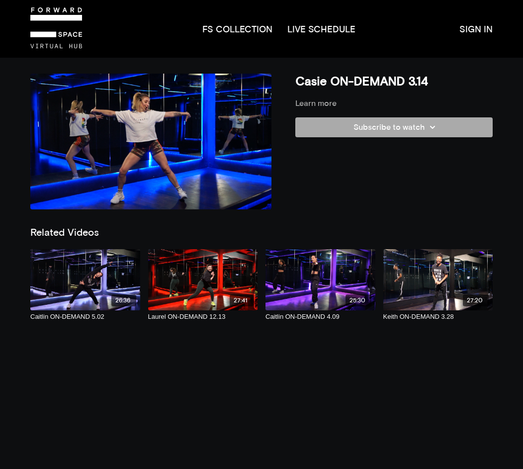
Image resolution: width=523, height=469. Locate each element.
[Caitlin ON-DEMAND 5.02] (85, 317)
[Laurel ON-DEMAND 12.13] (203, 317)
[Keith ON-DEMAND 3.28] (438, 317)
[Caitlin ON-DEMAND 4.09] (320, 317)
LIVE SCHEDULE (321, 29)
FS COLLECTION (237, 29)
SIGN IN (476, 29)
